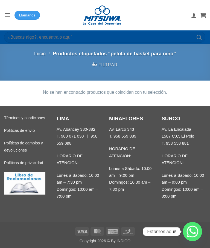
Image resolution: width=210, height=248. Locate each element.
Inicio (40, 53)
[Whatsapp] (192, 231)
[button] (7, 15)
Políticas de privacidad (23, 163)
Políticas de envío (19, 130)
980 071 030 (72, 136)
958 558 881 (177, 143)
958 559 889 (124, 136)
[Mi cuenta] (194, 15)
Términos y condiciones (24, 118)
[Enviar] (199, 37)
